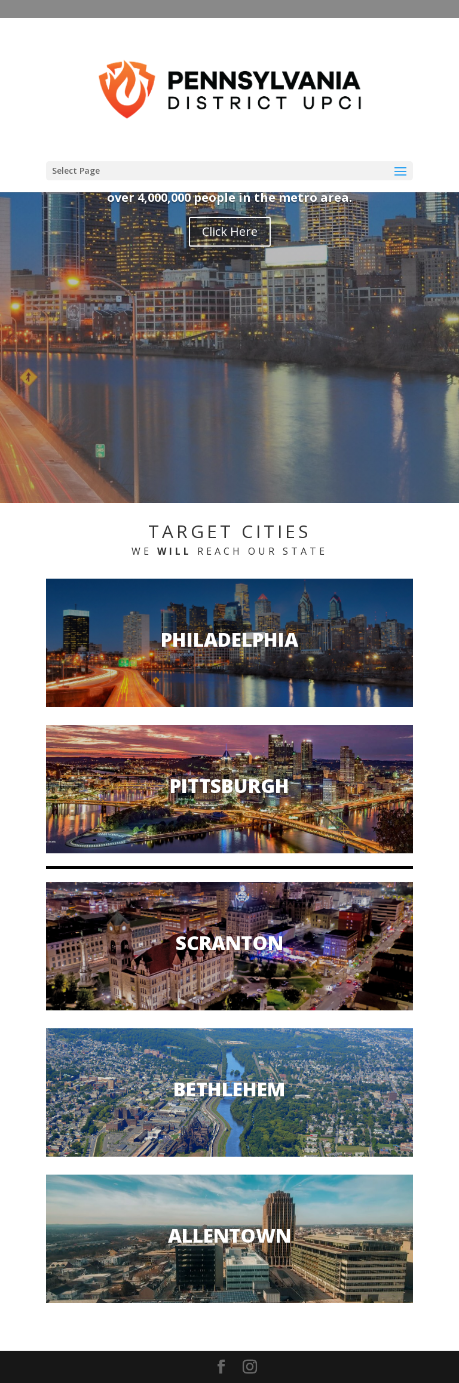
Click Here (230, 231)
